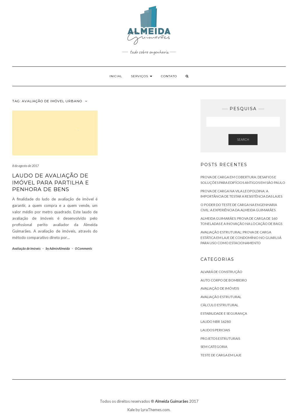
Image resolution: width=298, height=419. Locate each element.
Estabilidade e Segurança (224, 313)
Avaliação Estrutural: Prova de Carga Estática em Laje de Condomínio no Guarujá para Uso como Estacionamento (241, 237)
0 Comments (83, 248)
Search (243, 139)
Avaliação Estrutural (221, 297)
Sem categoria (214, 346)
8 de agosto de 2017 (25, 166)
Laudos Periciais (215, 330)
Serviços (141, 76)
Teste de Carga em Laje (221, 355)
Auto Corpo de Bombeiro (224, 280)
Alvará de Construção (221, 272)
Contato (169, 76)
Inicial (115, 76)
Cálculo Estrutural (219, 305)
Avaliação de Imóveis (26, 248)
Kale (131, 409)
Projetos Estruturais (220, 338)
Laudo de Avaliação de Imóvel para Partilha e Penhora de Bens (50, 182)
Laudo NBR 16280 (216, 321)
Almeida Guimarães (171, 401)
